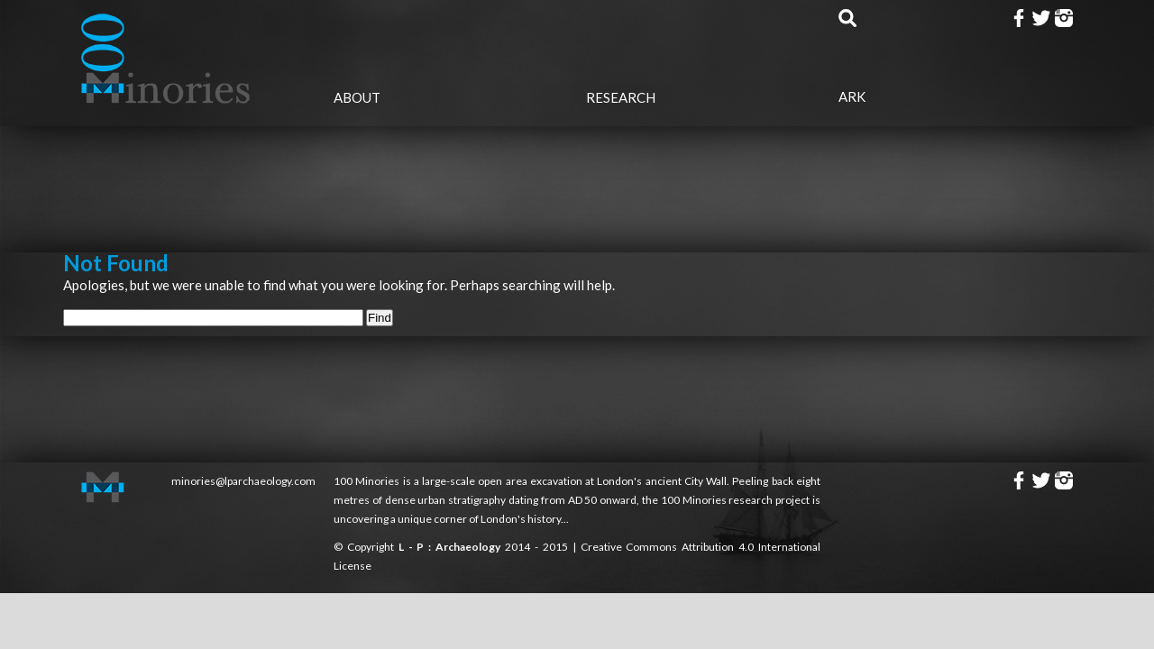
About (357, 97)
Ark (852, 96)
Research (620, 97)
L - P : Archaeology (451, 546)
